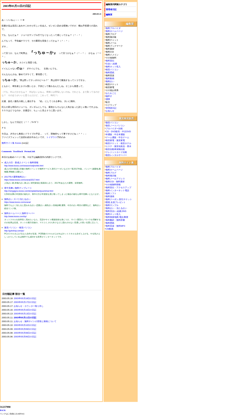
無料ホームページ (114, 31)
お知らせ (110, 111)
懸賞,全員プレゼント (116, 202)
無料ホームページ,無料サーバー (19, 213)
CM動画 (109, 229)
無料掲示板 (111, 175)
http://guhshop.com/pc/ (14, 231)
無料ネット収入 (113, 66)
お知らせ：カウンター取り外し (29, 306)
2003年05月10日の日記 (25, 325)
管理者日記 (111, 9)
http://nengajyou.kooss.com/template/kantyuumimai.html (28, 191)
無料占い (110, 81)
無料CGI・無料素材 (115, 181)
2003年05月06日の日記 (25, 336)
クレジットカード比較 (116, 152)
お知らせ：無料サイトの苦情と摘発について (35, 321)
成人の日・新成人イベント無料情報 (21, 162)
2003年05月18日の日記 (25, 298)
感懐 (108, 99)
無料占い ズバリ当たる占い (17, 199)
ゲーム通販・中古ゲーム (117, 137)
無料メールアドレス (115, 178)
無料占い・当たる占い (116, 208)
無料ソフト (111, 193)
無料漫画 (110, 196)
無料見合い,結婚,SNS (116, 211)
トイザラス (51, 137)
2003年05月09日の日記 (25, 329)
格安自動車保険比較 (115, 149)
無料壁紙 (110, 72)
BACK (3, 410)
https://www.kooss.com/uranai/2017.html (21, 180)
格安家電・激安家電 (115, 140)
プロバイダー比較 (114, 128)
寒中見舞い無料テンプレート (18, 188)
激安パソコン (112, 122)
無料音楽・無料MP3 (115, 226)
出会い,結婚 (111, 63)
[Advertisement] (26, 266)
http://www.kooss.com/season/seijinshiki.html (23, 166)
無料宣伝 (110, 60)
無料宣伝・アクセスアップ (118, 187)
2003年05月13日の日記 (25, 313)
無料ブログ (111, 172)
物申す (109, 96)
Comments (7, 151)
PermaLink (29, 151)
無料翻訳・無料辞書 (115, 220)
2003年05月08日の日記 (25, 333)
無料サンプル (112, 205)
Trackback (18, 151)
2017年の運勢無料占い (15, 177)
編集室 (109, 14)
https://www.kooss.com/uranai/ (17, 202)
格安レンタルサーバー (116, 155)
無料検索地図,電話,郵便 (117, 217)
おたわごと (111, 93)
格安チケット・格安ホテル (118, 143)
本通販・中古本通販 (115, 134)
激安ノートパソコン (115, 125)
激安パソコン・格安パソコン (18, 227)
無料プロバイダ (113, 28)
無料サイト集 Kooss (11, 143)
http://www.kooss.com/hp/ (15, 216)
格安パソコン (112, 69)
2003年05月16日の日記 (25, 310)
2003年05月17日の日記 (25, 302)
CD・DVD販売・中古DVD (118, 131)
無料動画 (110, 78)
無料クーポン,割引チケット (119, 199)
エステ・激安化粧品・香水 (118, 146)
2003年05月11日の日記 (25, 317)
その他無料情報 (113, 184)
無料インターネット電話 (117, 190)
